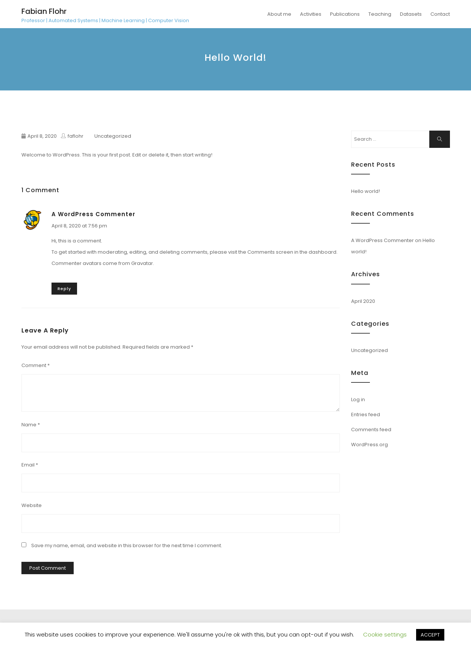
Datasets (411, 14)
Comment (35, 365)
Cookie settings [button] (385, 634)
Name (30, 424)
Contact (440, 14)
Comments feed (371, 429)
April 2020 (363, 301)
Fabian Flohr (44, 11)
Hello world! (365, 191)
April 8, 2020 (42, 136)
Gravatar (142, 263)
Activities (310, 14)
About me (279, 14)
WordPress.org (369, 444)
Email (29, 464)
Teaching (379, 14)
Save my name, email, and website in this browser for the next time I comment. (126, 545)
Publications (345, 14)
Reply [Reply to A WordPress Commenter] (64, 289)
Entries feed (365, 414)
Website (31, 505)
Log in (358, 399)
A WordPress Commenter (93, 214)
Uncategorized (112, 136)
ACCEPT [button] (430, 634)
